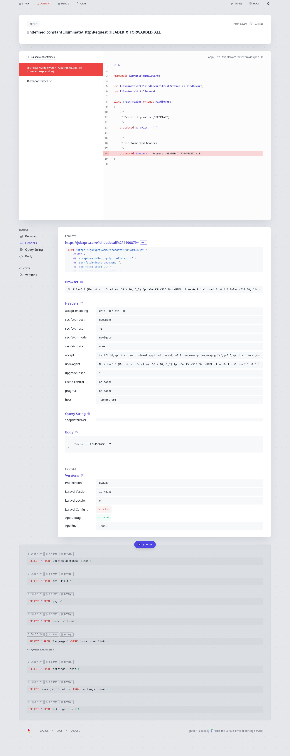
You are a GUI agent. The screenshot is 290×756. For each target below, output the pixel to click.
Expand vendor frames (41, 56)
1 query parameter (40, 649)
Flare (215, 730)
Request (24, 229)
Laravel (75, 730)
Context (24, 268)
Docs (59, 730)
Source (44, 730)
